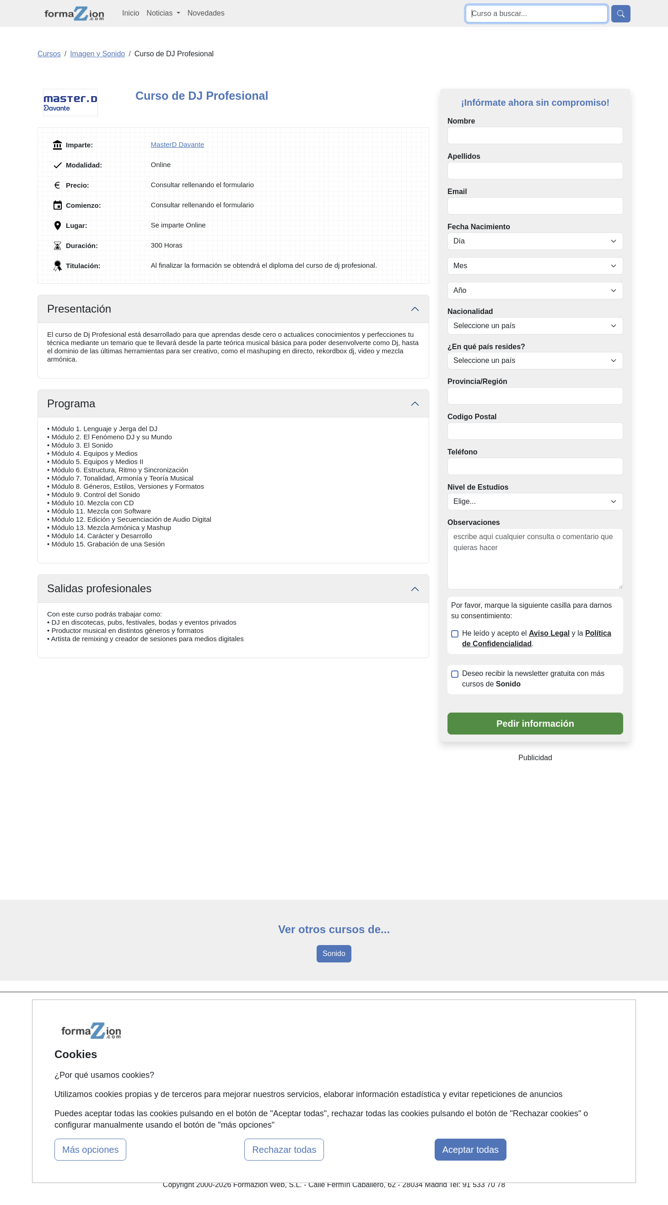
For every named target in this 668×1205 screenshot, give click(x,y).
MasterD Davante (178, 144)
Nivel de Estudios (477, 487)
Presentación (79, 309)
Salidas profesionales (99, 588)
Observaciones (473, 522)
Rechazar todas (284, 1150)
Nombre (461, 121)
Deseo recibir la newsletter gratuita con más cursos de (533, 679)
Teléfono (462, 452)
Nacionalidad (470, 311)
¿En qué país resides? (486, 347)
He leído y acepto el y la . (536, 638)
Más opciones (90, 1150)
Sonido (334, 953)
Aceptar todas (470, 1150)
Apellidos (463, 156)
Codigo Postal (472, 417)
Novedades (206, 13)
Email (457, 191)
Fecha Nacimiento (478, 227)
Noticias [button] (160, 13)
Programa (71, 403)
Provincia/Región (477, 381)
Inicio (130, 13)
